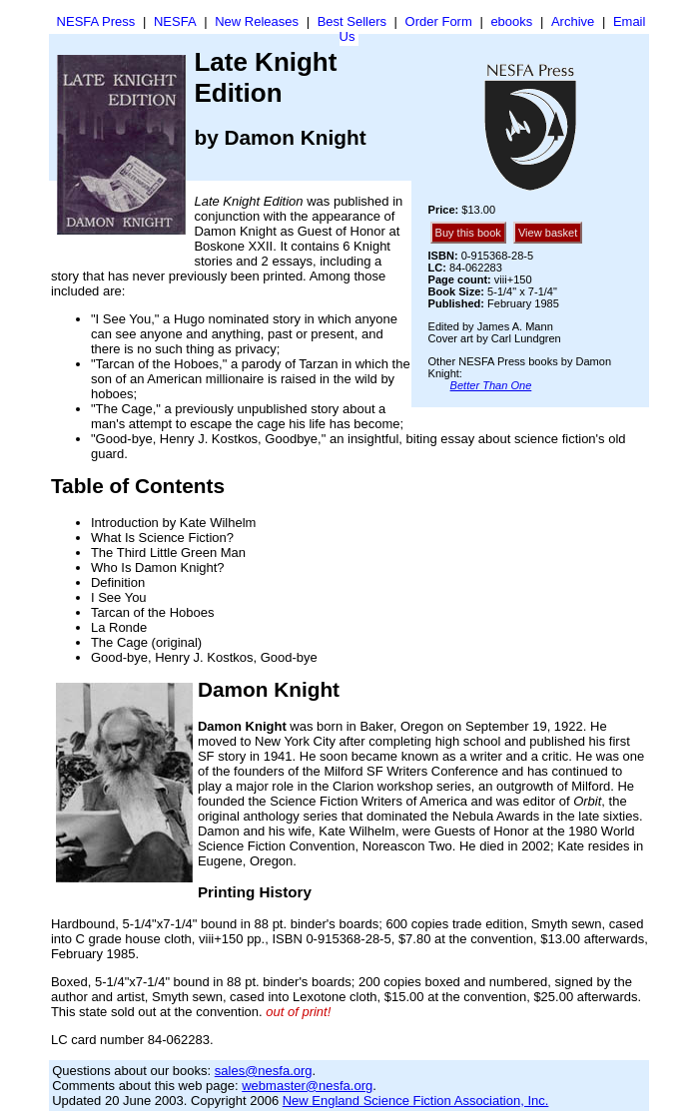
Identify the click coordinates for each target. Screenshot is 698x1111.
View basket (547, 233)
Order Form (438, 21)
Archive (572, 21)
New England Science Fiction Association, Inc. (416, 1100)
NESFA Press (96, 21)
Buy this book (468, 233)
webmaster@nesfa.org (307, 1085)
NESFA (175, 21)
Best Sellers (352, 21)
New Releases (257, 21)
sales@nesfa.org (264, 1070)
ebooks (511, 21)
